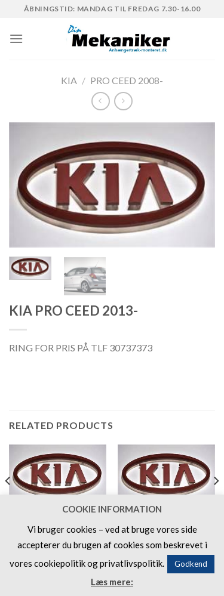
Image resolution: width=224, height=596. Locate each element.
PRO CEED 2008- (126, 80)
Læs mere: (112, 581)
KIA (69, 80)
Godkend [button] (190, 564)
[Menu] (16, 38)
